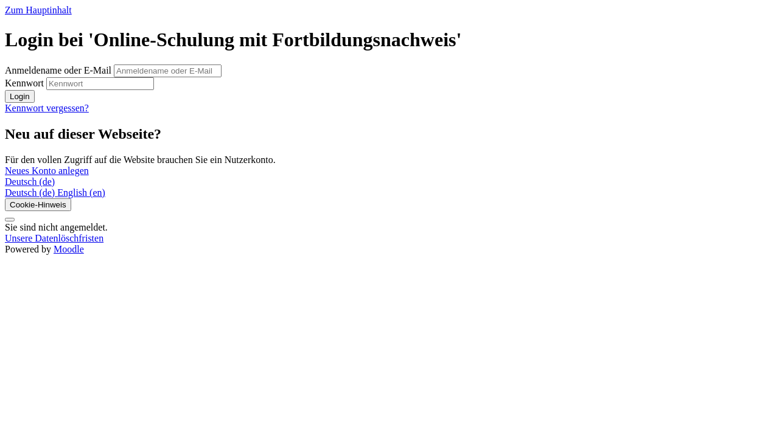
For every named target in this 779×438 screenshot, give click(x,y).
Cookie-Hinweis (38, 204)
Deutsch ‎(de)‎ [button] (30, 181)
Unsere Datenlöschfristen (54, 238)
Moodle (69, 249)
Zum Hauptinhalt (38, 10)
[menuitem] (31, 192)
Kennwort (24, 83)
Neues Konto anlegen (47, 170)
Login (20, 96)
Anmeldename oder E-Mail (59, 70)
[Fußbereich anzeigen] (10, 219)
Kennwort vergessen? (47, 108)
